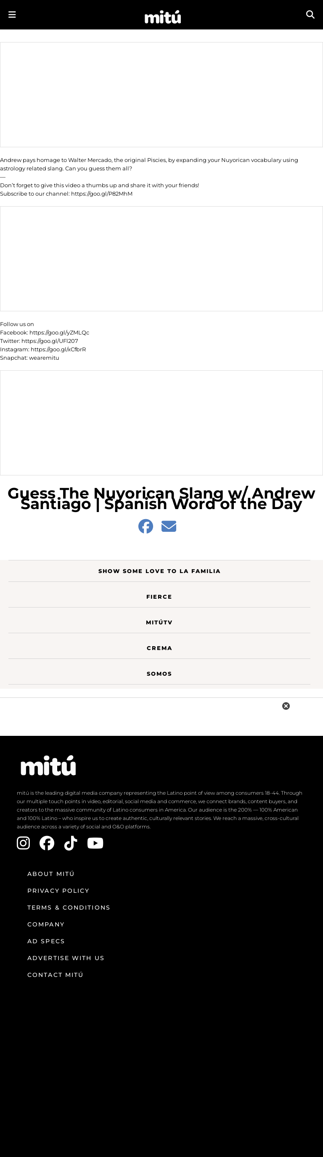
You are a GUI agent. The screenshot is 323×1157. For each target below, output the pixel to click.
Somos (159, 673)
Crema (159, 648)
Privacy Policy (58, 890)
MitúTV (159, 622)
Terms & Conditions (69, 907)
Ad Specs (46, 941)
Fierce (159, 596)
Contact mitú (55, 975)
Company (46, 924)
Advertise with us (66, 958)
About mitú (51, 874)
